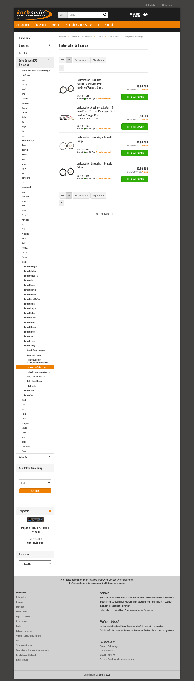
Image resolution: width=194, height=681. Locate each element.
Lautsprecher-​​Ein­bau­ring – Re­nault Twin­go (94, 141)
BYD (23, 95)
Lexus (24, 202)
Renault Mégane (30, 328)
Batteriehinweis (22, 661)
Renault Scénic (29, 338)
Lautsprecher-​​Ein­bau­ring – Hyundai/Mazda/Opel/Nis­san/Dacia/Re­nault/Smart (90, 86)
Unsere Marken (21, 623)
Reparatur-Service (23, 618)
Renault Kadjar (29, 305)
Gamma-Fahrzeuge (109, 648)
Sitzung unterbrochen (24, 647)
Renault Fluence (30, 296)
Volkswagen (26, 448)
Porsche (24, 258)
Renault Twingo (29, 347)
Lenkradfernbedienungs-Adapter (38, 373)
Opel (23, 244)
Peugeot (25, 249)
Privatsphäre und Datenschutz (27, 656)
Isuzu (23, 161)
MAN (23, 207)
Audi (23, 81)
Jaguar (24, 170)
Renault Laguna (30, 319)
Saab (23, 406)
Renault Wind (29, 392)
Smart (24, 420)
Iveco (24, 165)
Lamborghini (26, 189)
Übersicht (40, 25)
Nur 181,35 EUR (35, 543)
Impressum (20, 608)
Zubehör (109, 25)
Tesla (23, 438)
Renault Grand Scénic (32, 300)
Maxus (24, 212)
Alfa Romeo (26, 77)
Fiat (23, 133)
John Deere (26, 179)
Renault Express (30, 291)
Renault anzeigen (30, 268)
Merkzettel (167, 5)
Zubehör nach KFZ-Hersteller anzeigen (36, 72)
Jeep (23, 174)
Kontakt (19, 627)
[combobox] (81, 62)
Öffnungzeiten (21, 599)
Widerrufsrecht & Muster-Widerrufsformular (32, 651)
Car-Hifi (56, 25)
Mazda (24, 217)
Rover (24, 401)
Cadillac (25, 100)
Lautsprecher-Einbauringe (36, 369)
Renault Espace (29, 286)
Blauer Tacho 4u (107, 657)
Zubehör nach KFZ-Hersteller (82, 25)
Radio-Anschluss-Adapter (36, 378)
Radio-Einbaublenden (34, 383)
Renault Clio (28, 282)
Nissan (24, 240)
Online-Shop (88, 676)
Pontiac (24, 254)
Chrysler (25, 109)
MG (23, 226)
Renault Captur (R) (31, 277)
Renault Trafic (29, 342)
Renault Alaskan (30, 272)
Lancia (24, 193)
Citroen (24, 114)
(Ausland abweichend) (103, 100)
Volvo (24, 453)
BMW (24, 91)
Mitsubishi (25, 235)
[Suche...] (62, 15)
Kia (23, 184)
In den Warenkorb (135, 98)
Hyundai (25, 156)
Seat (23, 410)
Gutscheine (23, 25)
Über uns (19, 603)
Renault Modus (29, 333)
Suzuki (24, 434)
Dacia (24, 119)
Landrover (25, 198)
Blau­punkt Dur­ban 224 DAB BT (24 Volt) (35, 532)
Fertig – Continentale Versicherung (117, 661)
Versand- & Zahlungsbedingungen (28, 637)
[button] (62, 62)
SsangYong (25, 425)
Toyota (24, 443)
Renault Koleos (29, 314)
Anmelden (35, 493)
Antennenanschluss (34, 356)
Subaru (24, 429)
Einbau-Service (21, 613)
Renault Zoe (28, 397)
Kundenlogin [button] (151, 5)
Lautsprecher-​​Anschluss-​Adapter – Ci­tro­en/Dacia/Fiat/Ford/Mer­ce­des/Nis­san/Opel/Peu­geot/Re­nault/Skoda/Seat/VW (96, 115)
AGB (17, 642)
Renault (24, 263)
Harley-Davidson (28, 142)
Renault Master (30, 324)
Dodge (24, 128)
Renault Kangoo (30, 310)
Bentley (24, 86)
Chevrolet (25, 105)
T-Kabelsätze (31, 387)
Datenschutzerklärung (24, 632)
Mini (23, 230)
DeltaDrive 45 (106, 652)
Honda (24, 146)
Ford (23, 137)
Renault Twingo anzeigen (36, 352)
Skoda (24, 415)
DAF (23, 123)
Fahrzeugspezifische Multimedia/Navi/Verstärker (37, 363)
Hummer (25, 151)
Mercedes (25, 221)
